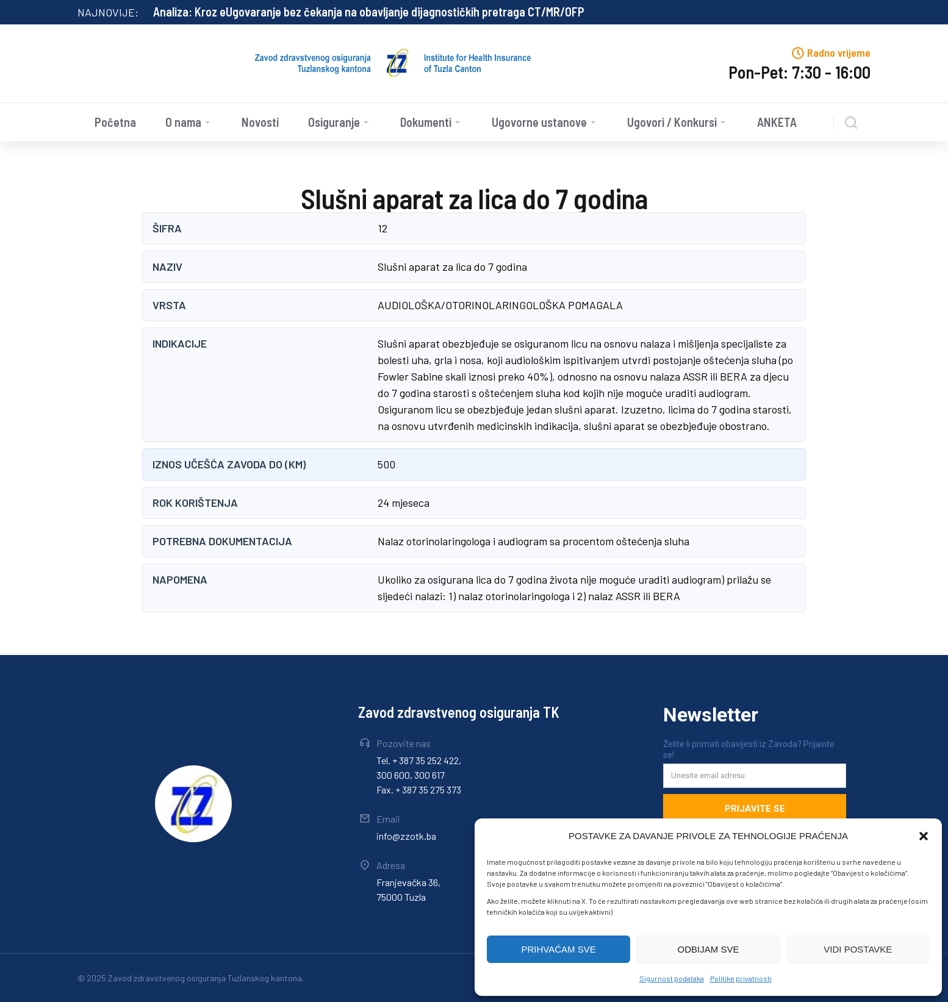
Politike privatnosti (741, 978)
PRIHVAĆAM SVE (559, 949)
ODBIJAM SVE (708, 949)
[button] (923, 836)
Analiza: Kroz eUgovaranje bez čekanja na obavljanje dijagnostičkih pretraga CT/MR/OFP (368, 11)
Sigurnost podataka (671, 978)
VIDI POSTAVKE (858, 949)
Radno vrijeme (839, 52)
